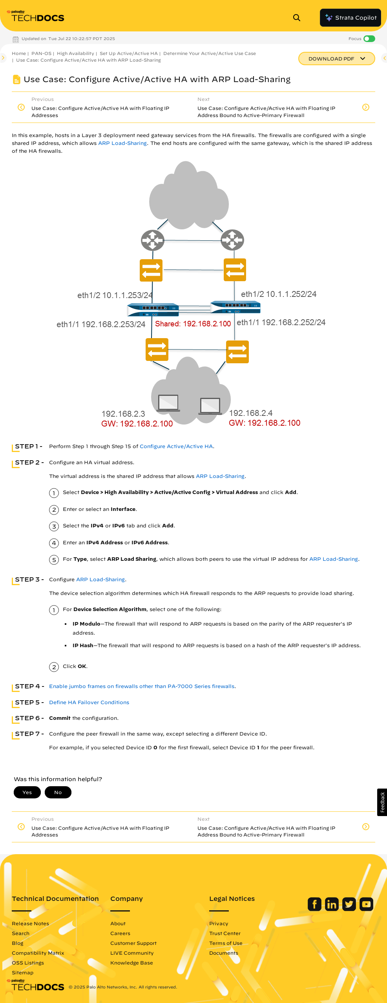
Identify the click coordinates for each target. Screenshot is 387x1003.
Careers (120, 933)
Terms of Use (226, 943)
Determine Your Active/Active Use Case (209, 53)
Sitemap (22, 972)
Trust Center (225, 933)
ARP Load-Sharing (122, 143)
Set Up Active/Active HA (129, 53)
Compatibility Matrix (38, 952)
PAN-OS (41, 53)
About (118, 923)
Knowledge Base (131, 962)
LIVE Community (132, 952)
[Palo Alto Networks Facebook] (315, 909)
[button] (382, 802)
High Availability (75, 53)
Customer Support (133, 943)
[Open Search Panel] (299, 17)
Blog (17, 943)
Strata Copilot (350, 17)
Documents (223, 952)
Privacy (218, 923)
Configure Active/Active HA (176, 446)
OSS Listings (28, 962)
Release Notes (30, 923)
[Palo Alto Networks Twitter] (350, 909)
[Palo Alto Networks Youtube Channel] (366, 909)
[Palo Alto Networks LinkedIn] (332, 909)
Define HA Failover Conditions (89, 702)
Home (19, 53)
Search (20, 933)
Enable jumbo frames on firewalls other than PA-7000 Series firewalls (141, 686)
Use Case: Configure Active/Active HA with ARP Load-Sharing (88, 59)
